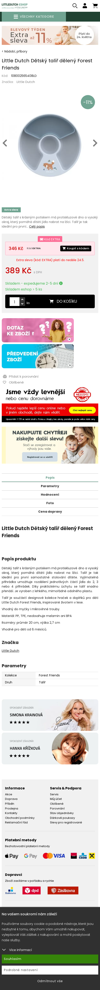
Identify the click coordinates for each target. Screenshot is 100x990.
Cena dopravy (50, 511)
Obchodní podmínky (19, 818)
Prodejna (11, 808)
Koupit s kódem (75, 248)
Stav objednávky (62, 813)
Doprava (11, 799)
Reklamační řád (16, 822)
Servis (54, 794)
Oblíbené (57, 804)
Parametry (50, 486)
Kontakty (11, 813)
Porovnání (57, 808)
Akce (8, 794)
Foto (50, 503)
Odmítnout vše (50, 981)
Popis (50, 477)
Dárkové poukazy (62, 818)
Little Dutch (26, 81)
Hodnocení (50, 494)
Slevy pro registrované (66, 822)
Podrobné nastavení (21, 970)
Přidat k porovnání (20, 376)
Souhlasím (12, 959)
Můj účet (56, 799)
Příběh (9, 804)
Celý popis (37, 226)
